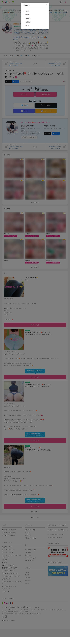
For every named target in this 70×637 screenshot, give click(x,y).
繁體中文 (28, 22)
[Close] (46, 5)
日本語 (27, 11)
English (27, 14)
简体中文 (28, 18)
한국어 (27, 25)
